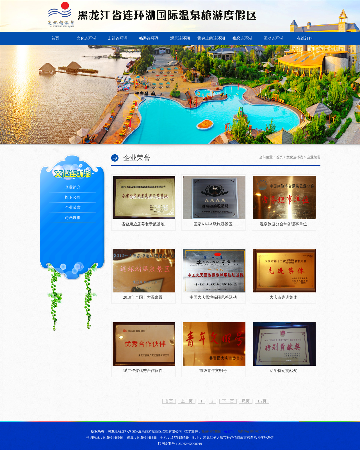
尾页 (246, 401)
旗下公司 (73, 197)
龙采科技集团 (211, 431)
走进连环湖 (117, 38)
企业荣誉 (73, 207)
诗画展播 (73, 218)
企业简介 (73, 187)
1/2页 (262, 401)
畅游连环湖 (149, 38)
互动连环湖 (273, 38)
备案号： (246, 431)
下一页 (228, 401)
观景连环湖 (180, 38)
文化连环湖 (86, 38)
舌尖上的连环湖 (211, 38)
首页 (55, 38)
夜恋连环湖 (242, 38)
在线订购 (305, 38)
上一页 (187, 401)
